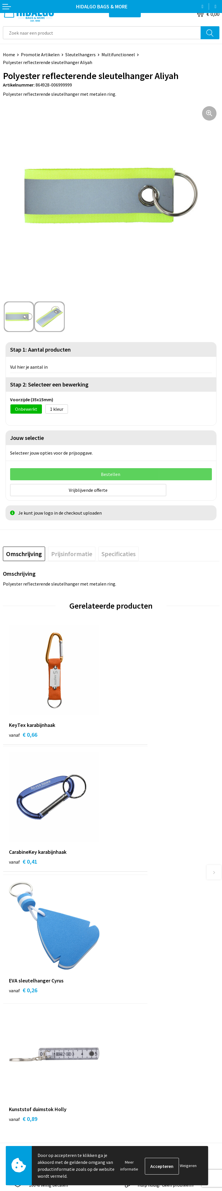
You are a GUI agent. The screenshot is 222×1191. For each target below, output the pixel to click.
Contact (11, 1054)
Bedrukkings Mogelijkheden (141, 1005)
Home (9, 54)
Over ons (122, 988)
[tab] (24, 553)
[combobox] (102, 32)
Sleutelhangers (80, 54)
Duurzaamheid (128, 979)
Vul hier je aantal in (29, 367)
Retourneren (15, 1071)
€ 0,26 (23, 862)
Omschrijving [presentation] (24, 553)
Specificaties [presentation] (118, 553)
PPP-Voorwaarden (132, 1054)
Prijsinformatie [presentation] (71, 553)
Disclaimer (124, 1089)
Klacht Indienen (18, 1080)
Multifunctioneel (118, 54)
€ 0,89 (131, 862)
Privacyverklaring (131, 1080)
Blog (118, 962)
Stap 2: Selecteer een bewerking (49, 384)
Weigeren (188, 1165)
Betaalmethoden (20, 1063)
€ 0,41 (131, 733)
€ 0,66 (23, 733)
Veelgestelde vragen (134, 997)
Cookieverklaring (131, 1071)
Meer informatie (129, 1166)
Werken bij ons (128, 971)
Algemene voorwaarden (137, 1063)
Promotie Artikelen (40, 54)
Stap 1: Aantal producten (40, 349)
